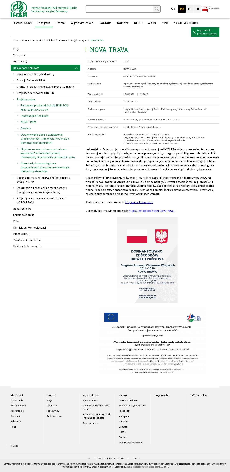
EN (197, 9)
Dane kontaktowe (128, 400)
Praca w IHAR (21, 233)
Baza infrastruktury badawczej (35, 74)
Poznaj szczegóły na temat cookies (142, 466)
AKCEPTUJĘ (163, 466)
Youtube (123, 421)
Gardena (26, 128)
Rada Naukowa (22, 208)
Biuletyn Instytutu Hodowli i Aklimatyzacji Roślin (96, 416)
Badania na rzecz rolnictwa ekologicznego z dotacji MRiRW (43, 179)
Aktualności (22, 23)
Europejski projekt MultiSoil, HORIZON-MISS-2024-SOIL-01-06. (45, 107)
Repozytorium (90, 423)
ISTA (16, 221)
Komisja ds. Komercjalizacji (29, 227)
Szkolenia (16, 421)
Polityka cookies (199, 395)
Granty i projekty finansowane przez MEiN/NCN (46, 86)
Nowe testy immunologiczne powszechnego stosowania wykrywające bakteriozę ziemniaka (45, 167)
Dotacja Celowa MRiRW (31, 80)
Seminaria (16, 416)
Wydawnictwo (81, 23)
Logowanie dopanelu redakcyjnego (207, 32)
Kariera (123, 23)
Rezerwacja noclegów (130, 442)
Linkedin (123, 426)
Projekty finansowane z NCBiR (35, 93)
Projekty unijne (79, 40)
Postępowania (18, 405)
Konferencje (17, 410)
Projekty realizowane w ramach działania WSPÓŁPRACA (42, 200)
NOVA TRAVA (28, 122)
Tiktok (122, 431)
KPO (164, 23)
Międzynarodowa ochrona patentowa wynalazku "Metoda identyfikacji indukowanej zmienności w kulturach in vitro (48, 153)
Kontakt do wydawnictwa (132, 405)
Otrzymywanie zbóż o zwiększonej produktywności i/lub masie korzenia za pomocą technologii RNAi (45, 138)
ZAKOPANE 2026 (186, 23)
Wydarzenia (17, 400)
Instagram (124, 416)
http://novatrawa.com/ (139, 202)
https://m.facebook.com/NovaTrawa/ (152, 210)
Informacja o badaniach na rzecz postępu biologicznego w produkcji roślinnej (42, 190)
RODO (138, 23)
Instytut (43, 23)
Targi (13, 426)
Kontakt (105, 23)
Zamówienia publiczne (27, 240)
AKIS (152, 23)
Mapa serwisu (162, 395)
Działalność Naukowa (56, 40)
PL (189, 9)
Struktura (19, 55)
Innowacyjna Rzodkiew (34, 115)
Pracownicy (20, 61)
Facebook (124, 410)
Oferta (60, 23)
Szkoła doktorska (23, 215)
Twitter (122, 437)
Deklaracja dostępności (27, 246)
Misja (16, 49)
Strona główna (21, 40)
